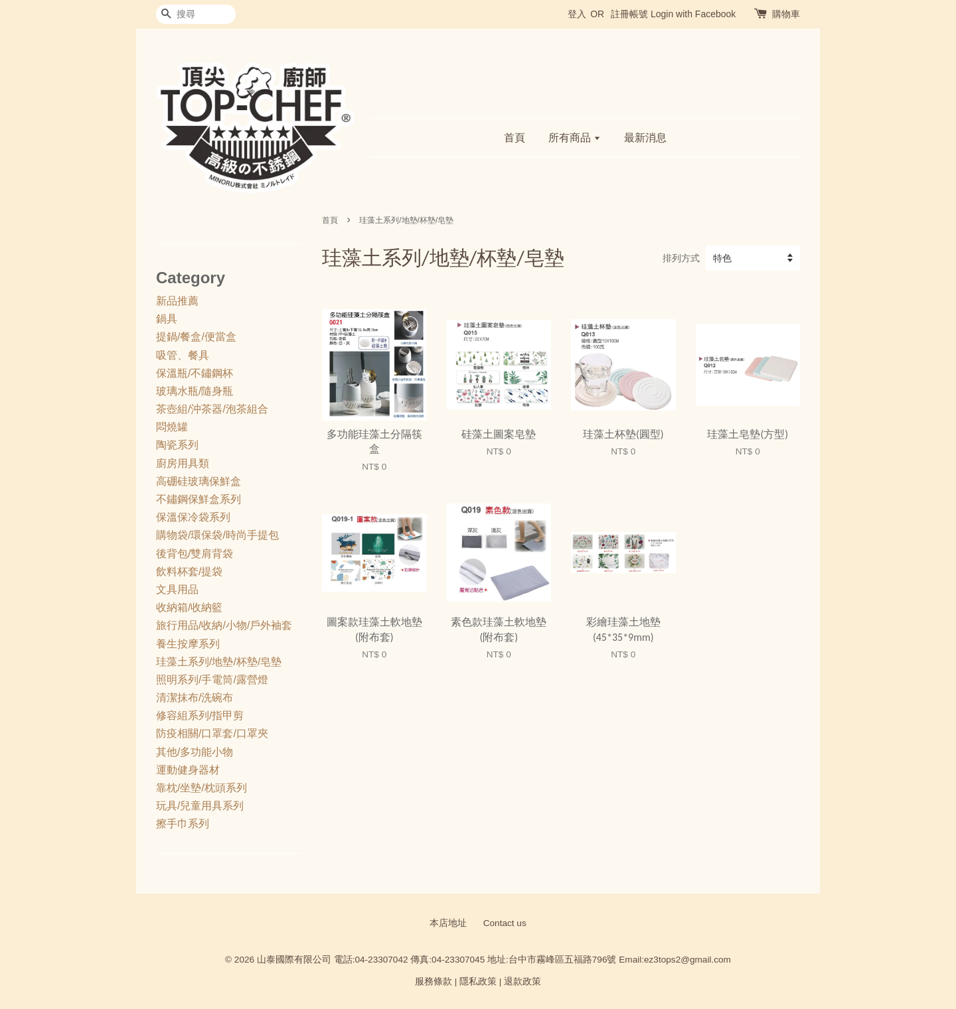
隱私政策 (478, 981)
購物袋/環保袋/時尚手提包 (217, 535)
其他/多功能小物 (194, 752)
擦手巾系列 (182, 823)
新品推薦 (177, 300)
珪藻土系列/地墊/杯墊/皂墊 (218, 661)
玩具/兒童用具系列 (200, 805)
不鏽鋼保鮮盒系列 (198, 499)
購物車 (786, 14)
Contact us (504, 923)
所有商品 (574, 137)
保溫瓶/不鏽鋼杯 (194, 373)
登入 (577, 14)
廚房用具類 (182, 463)
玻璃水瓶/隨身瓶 (194, 391)
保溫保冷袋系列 (193, 517)
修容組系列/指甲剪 (200, 715)
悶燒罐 (172, 427)
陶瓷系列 (177, 444)
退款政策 (522, 981)
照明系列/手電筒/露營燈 (212, 679)
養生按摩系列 (188, 643)
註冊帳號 (629, 14)
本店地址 (448, 923)
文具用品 (177, 589)
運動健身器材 (188, 769)
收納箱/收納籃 (189, 607)
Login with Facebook (693, 14)
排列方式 (681, 258)
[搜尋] (196, 14)
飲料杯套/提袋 (189, 571)
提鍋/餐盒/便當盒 (196, 336)
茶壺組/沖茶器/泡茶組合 (212, 409)
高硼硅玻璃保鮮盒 (198, 481)
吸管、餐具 (182, 355)
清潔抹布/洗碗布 (194, 697)
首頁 (514, 137)
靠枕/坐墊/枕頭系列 (201, 787)
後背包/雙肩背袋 (194, 553)
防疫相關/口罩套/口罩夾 (212, 733)
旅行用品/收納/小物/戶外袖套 (224, 625)
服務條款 (433, 981)
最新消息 (645, 137)
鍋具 (166, 318)
